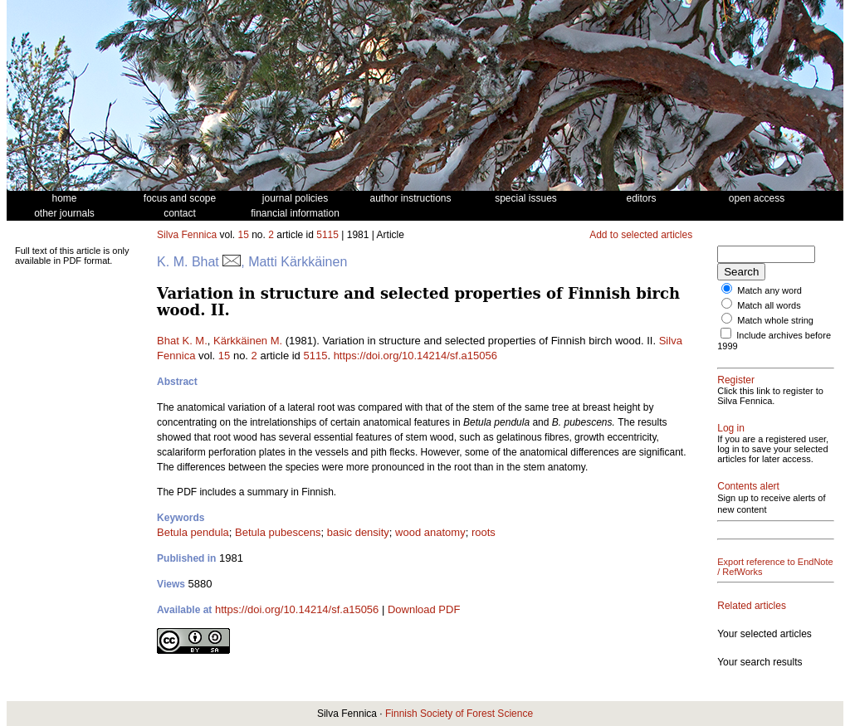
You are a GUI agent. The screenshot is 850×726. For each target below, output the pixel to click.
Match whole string (775, 320)
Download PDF (424, 609)
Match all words (768, 305)
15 (243, 235)
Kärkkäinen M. (247, 340)
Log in (731, 428)
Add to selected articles (640, 235)
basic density (358, 532)
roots (483, 532)
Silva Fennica (187, 235)
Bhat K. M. (182, 340)
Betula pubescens (277, 532)
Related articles (751, 605)
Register (736, 380)
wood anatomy (430, 532)
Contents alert (748, 486)
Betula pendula (193, 532)
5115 (327, 235)
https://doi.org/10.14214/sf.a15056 (415, 355)
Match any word (769, 290)
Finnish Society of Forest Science (459, 713)
